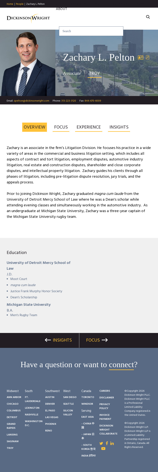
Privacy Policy (104, 406)
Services (57, 11)
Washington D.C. (34, 423)
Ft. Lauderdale (32, 399)
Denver (50, 404)
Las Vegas (51, 417)
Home (10, 4)
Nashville (31, 415)
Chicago (12, 404)
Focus (93, 340)
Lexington (32, 408)
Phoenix (50, 424)
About (61, 16)
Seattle (68, 404)
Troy (10, 448)
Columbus (13, 411)
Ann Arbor (14, 397)
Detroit (12, 417)
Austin (49, 397)
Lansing (12, 435)
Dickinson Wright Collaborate (108, 430)
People (20, 4)
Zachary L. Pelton (35, 4)
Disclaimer (106, 398)
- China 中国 (87, 426)
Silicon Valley (68, 413)
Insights (78, 11)
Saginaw (13, 441)
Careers (141, 11)
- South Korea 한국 (88, 447)
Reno (48, 431)
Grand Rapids (11, 426)
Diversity (119, 11)
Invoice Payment (105, 417)
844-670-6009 (93, 101)
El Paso (50, 411)
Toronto (87, 397)
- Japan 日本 (87, 436)
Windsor (87, 404)
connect (121, 364)
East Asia (87, 417)
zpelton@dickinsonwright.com (31, 101)
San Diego (69, 397)
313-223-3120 (68, 101)
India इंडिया (88, 456)
